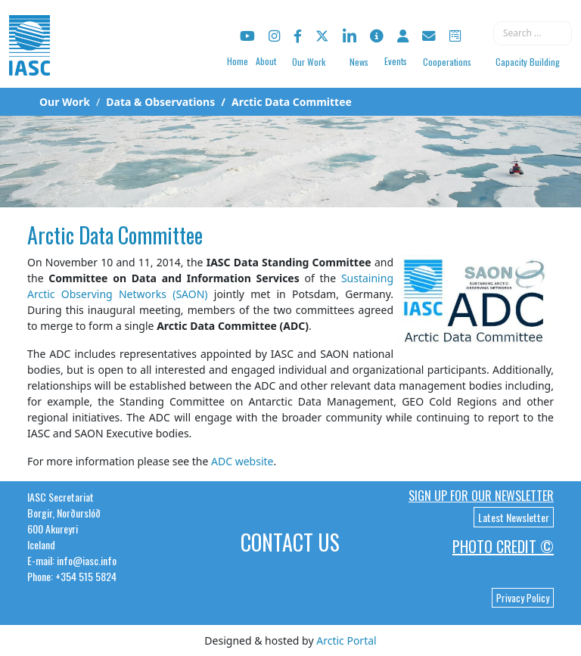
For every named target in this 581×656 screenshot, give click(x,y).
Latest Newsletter (513, 517)
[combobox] (532, 33)
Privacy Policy (522, 597)
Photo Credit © (503, 546)
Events (395, 60)
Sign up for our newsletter (481, 496)
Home (237, 60)
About (266, 60)
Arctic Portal (346, 640)
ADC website (242, 461)
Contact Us (290, 542)
